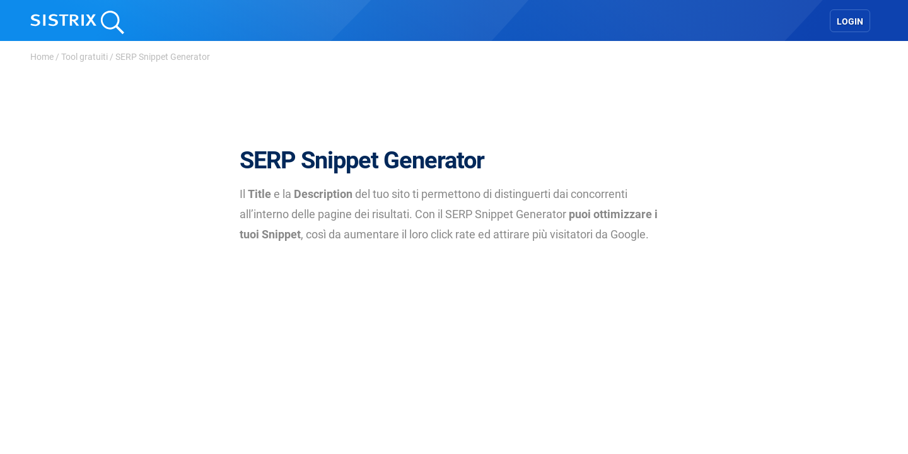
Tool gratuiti (84, 57)
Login (850, 21)
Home (42, 57)
